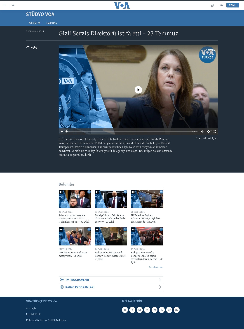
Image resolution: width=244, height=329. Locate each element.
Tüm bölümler (156, 267)
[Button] (31, 48)
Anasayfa (31, 308)
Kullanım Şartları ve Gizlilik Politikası (46, 320)
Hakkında (51, 23)
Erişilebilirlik (33, 314)
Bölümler (34, 23)
